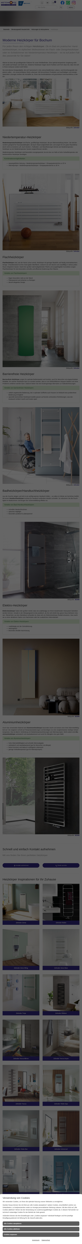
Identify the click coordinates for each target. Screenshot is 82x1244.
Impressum (35, 1240)
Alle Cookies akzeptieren (12, 1223)
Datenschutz (46, 1240)
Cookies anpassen (10, 1234)
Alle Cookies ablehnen (12, 1229)
